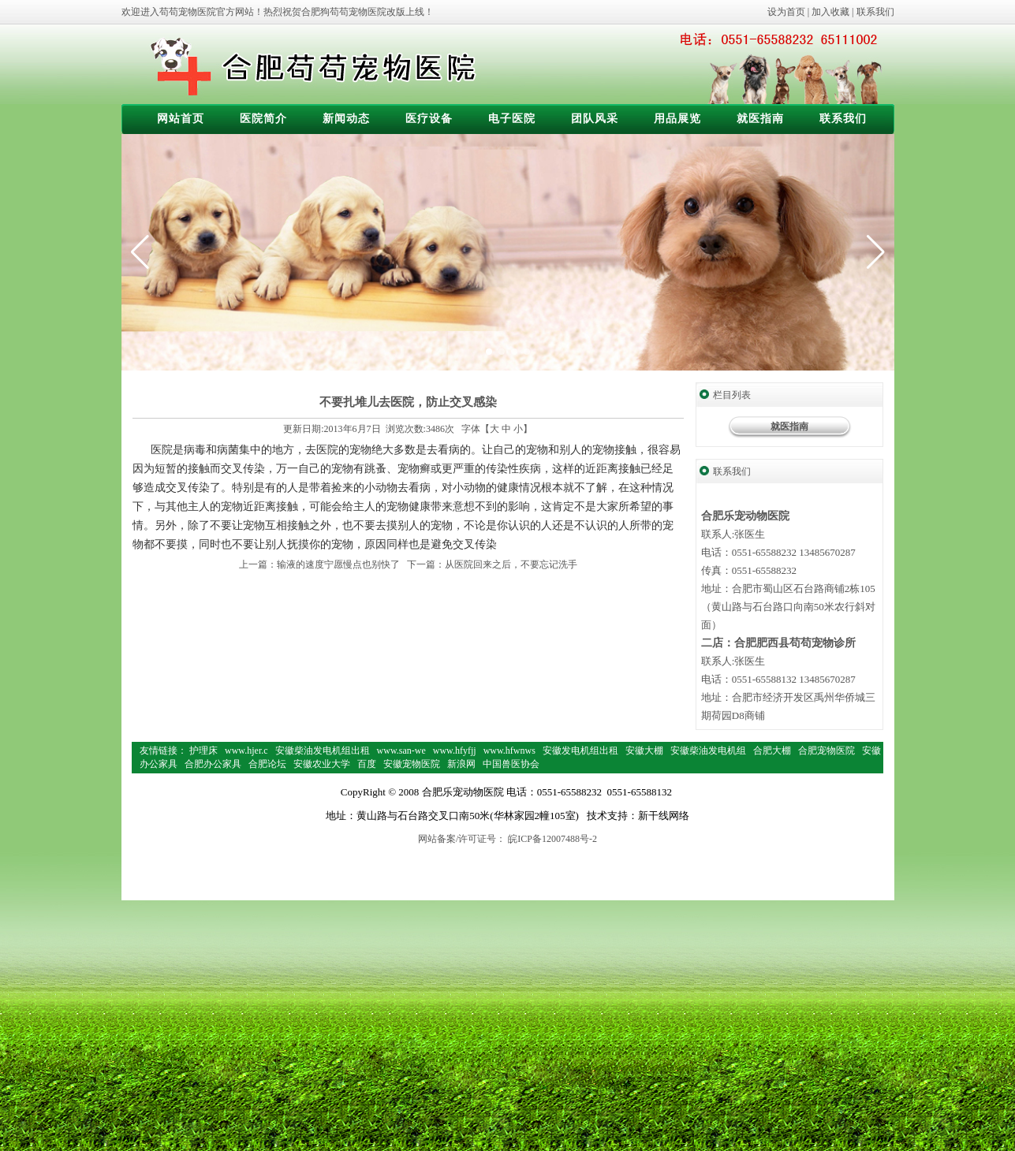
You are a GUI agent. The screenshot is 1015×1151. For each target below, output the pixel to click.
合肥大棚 (772, 750)
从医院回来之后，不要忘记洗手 (511, 564)
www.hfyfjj (454, 750)
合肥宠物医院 (826, 750)
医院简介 (263, 119)
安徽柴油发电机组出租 (322, 750)
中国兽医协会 (511, 763)
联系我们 (875, 11)
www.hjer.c (246, 750)
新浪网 (461, 763)
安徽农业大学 (321, 763)
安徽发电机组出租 (580, 750)
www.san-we (401, 750)
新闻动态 (346, 119)
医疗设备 (429, 119)
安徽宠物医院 (411, 763)
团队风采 (594, 119)
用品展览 (677, 119)
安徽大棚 (644, 750)
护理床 (203, 750)
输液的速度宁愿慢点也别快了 (338, 564)
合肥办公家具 (213, 763)
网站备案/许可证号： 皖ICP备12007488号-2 (507, 838)
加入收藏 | (834, 11)
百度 (366, 763)
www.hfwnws (509, 750)
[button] (875, 252)
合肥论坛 (267, 763)
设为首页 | (789, 11)
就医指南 (760, 119)
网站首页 (180, 119)
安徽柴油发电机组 (708, 750)
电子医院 (511, 119)
